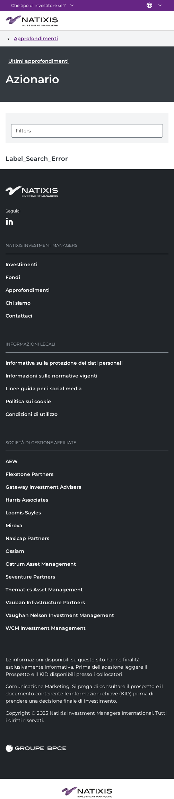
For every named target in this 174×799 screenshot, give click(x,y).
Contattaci (19, 316)
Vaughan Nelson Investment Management (60, 615)
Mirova (14, 525)
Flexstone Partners (29, 474)
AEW (12, 461)
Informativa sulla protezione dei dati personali (64, 363)
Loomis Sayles (23, 513)
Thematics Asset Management (44, 590)
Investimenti (21, 264)
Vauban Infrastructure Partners (45, 602)
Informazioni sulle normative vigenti (51, 376)
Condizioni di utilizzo (32, 414)
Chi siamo (18, 303)
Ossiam (15, 551)
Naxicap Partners (27, 538)
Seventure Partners (30, 577)
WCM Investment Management (46, 628)
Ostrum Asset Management (41, 564)
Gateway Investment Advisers (43, 487)
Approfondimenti (28, 290)
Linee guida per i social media (44, 388)
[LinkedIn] (10, 221)
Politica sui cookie (28, 401)
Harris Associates (27, 500)
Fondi (13, 277)
